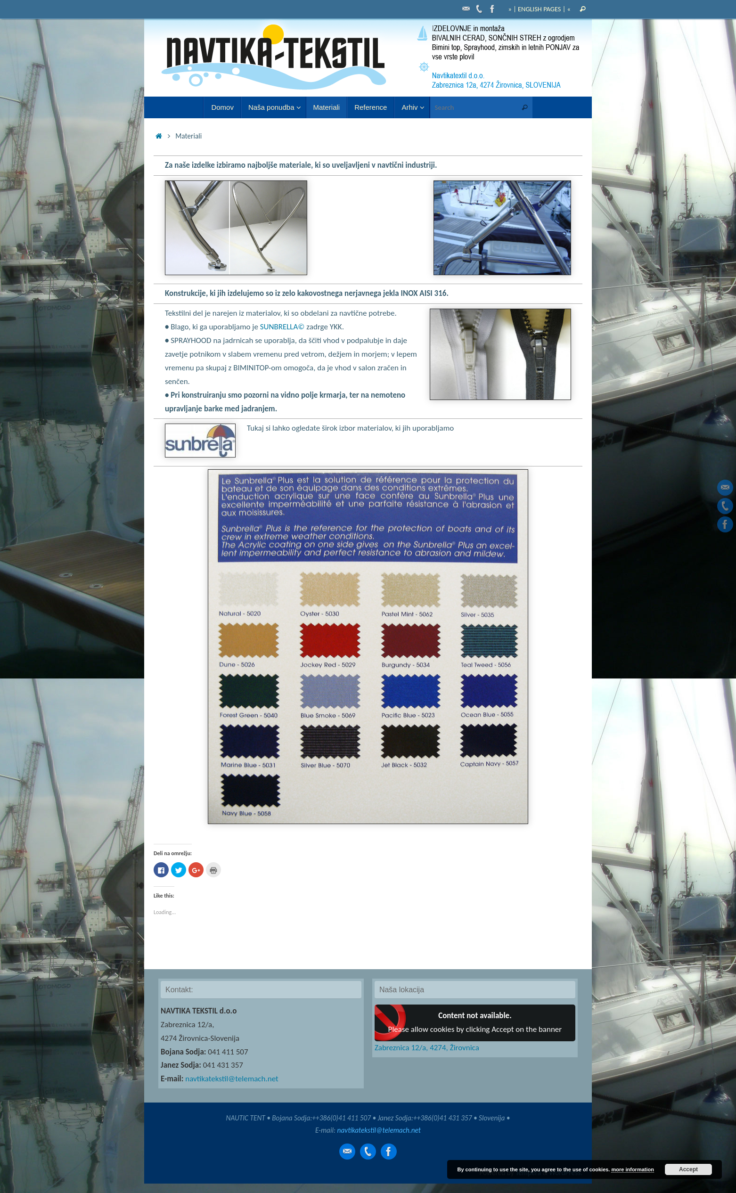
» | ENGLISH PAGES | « (539, 9)
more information (632, 1169)
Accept (688, 1169)
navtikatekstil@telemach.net (231, 1079)
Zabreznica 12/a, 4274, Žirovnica (427, 1048)
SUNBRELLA (282, 327)
